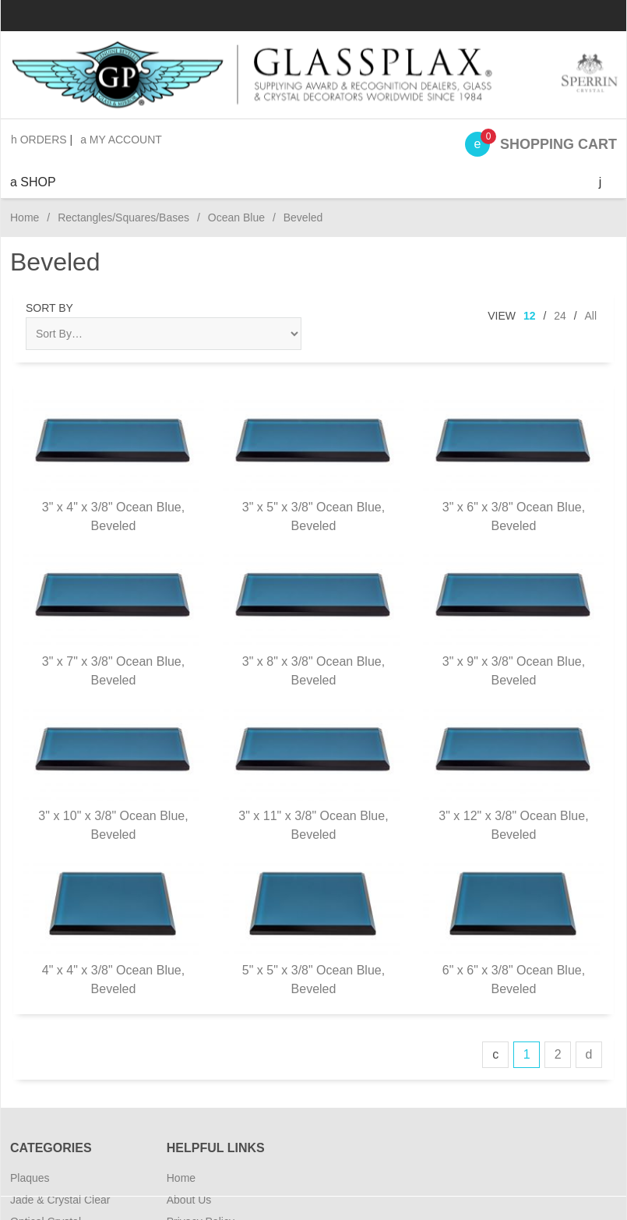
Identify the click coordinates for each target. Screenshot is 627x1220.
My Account (121, 139)
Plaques (30, 1178)
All (590, 315)
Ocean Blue (236, 217)
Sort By (49, 308)
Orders (39, 139)
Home (24, 217)
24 (560, 315)
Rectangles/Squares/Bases (123, 217)
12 (529, 315)
